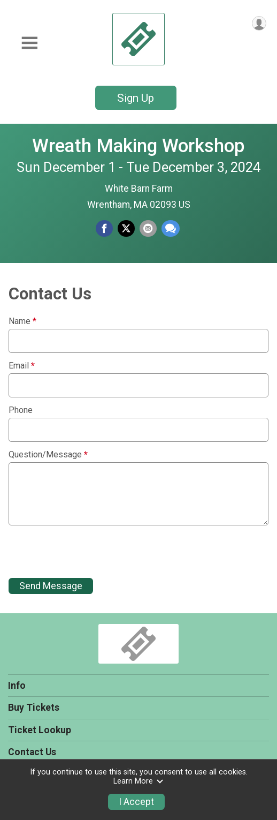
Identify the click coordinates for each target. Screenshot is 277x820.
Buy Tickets (33, 707)
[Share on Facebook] (104, 228)
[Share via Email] (148, 228)
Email (22, 366)
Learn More (138, 781)
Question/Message (48, 455)
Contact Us (32, 752)
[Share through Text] (170, 228)
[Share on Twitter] (126, 228)
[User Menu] (259, 23)
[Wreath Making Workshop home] (138, 38)
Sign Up (135, 98)
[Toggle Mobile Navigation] (29, 43)
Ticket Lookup (39, 730)
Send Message (50, 586)
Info (17, 685)
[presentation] (90, 552)
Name (22, 321)
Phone (21, 410)
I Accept (136, 801)
